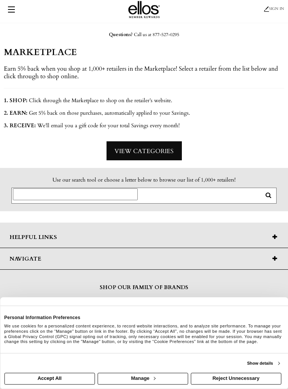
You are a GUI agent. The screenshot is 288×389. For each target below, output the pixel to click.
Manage (143, 378)
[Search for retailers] (75, 194)
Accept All (50, 378)
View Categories (144, 151)
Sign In (274, 8)
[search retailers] (268, 195)
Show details (260, 363)
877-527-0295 (166, 35)
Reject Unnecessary (235, 378)
